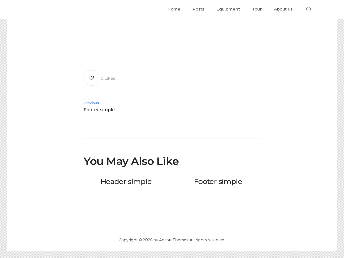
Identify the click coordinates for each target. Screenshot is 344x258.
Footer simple (218, 182)
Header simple (126, 182)
